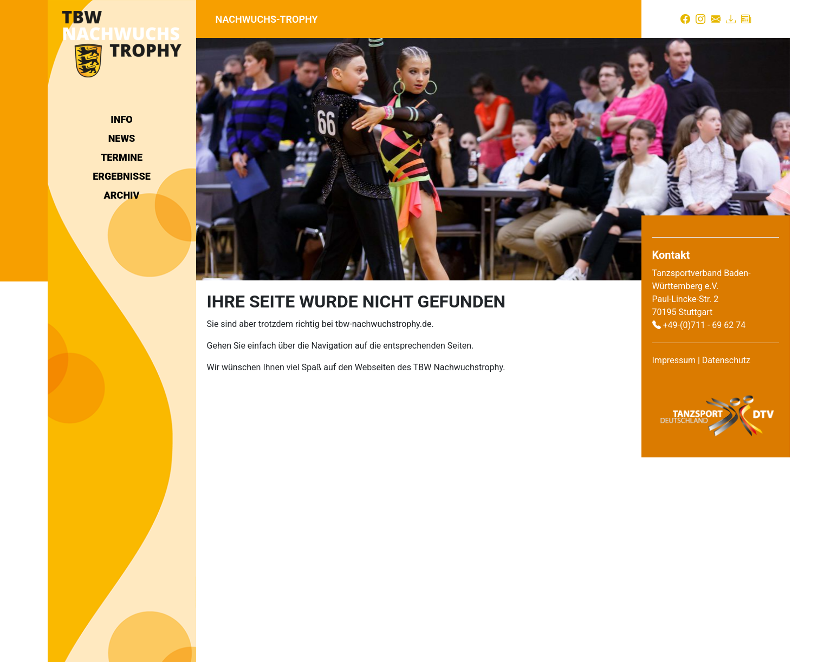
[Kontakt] (716, 19)
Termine (121, 157)
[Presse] (746, 19)
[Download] (731, 19)
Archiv (122, 195)
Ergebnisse (121, 176)
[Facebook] (685, 19)
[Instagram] (700, 19)
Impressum (674, 360)
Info (121, 119)
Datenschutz (726, 360)
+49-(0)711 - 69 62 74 (704, 325)
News (121, 138)
